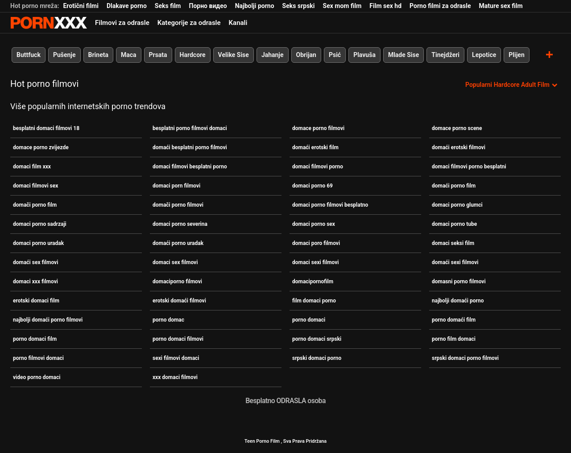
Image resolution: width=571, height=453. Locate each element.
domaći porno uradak (178, 243)
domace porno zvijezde (41, 147)
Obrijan (306, 54)
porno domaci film (35, 339)
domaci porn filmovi (176, 186)
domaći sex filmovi (35, 262)
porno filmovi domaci (38, 358)
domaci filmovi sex (35, 186)
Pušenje (64, 54)
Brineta (98, 54)
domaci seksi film (453, 243)
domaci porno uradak (38, 243)
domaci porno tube (454, 224)
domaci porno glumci (457, 205)
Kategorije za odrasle (189, 23)
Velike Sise (233, 54)
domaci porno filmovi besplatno (330, 205)
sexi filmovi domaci (176, 358)
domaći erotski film (315, 147)
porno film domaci (454, 339)
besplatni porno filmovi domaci (190, 128)
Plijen (517, 54)
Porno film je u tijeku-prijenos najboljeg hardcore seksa (48, 22)
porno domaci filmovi (178, 339)
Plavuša (364, 54)
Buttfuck (29, 54)
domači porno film (35, 205)
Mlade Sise (403, 54)
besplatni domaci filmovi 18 (46, 128)
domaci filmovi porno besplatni (469, 166)
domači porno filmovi (178, 205)
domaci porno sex (313, 224)
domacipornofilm (312, 281)
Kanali (238, 23)
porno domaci (308, 320)
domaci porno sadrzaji (39, 224)
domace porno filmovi (318, 128)
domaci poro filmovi (316, 243)
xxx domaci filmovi (175, 377)
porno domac (168, 320)
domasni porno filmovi (459, 281)
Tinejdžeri (445, 54)
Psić (335, 54)
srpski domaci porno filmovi (465, 358)
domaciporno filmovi (177, 281)
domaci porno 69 (312, 186)
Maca (129, 54)
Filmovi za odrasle (122, 23)
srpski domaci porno (316, 358)
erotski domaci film (36, 301)
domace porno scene (457, 128)
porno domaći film (454, 320)
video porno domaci (36, 377)
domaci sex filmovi (175, 262)
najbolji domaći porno (458, 301)
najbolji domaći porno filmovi (48, 320)
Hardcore (193, 54)
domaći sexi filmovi (455, 262)
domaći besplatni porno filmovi (190, 147)
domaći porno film (454, 186)
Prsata (158, 54)
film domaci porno (314, 301)
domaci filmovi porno (317, 166)
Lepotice (484, 54)
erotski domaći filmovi (179, 301)
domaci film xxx (32, 166)
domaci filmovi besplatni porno (190, 166)
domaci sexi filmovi (315, 262)
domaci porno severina (180, 224)
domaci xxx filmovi (35, 281)
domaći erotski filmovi (458, 147)
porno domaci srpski (316, 339)
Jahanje (272, 54)
